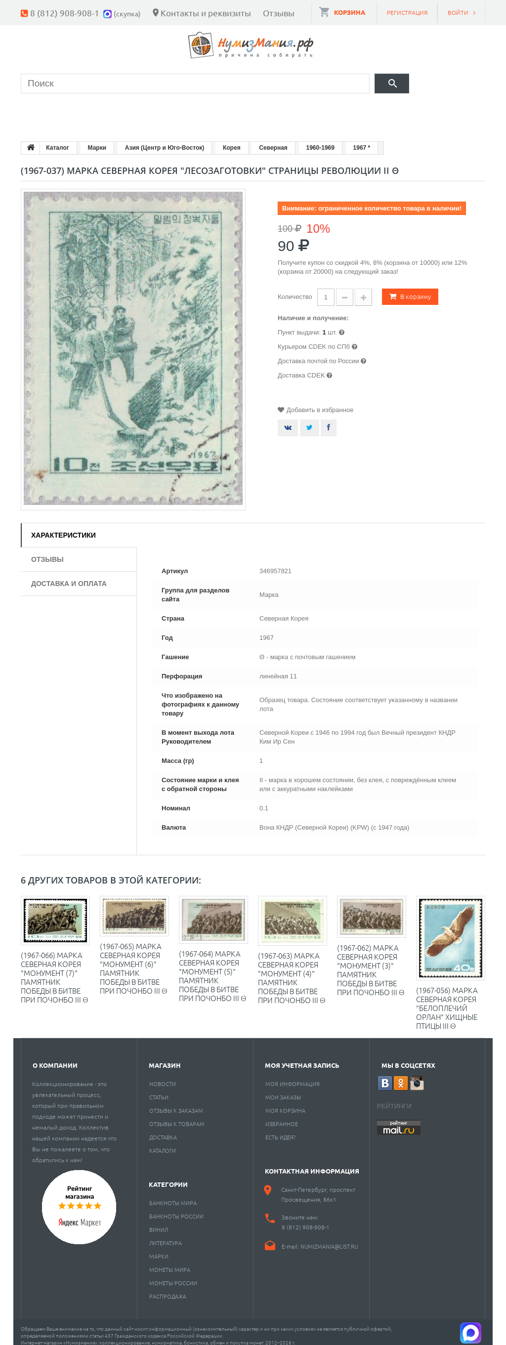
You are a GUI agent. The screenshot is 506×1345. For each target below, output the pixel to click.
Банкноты (120, 111)
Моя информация (292, 1076)
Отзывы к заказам (176, 1103)
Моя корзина (285, 1103)
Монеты (49, 111)
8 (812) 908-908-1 (64, 12)
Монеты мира (169, 1262)
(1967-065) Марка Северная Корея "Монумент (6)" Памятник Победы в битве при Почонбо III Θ (134, 960)
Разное (387, 111)
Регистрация (407, 12)
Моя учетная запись (302, 1057)
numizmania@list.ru (329, 1239)
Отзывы (279, 12)
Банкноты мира (173, 1195)
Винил (158, 1222)
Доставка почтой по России (318, 353)
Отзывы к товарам (177, 1116)
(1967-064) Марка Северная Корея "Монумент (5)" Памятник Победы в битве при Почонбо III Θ (213, 968)
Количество (295, 289)
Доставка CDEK (301, 368)
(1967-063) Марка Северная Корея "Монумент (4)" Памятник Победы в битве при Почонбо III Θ (292, 970)
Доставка (163, 1130)
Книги (246, 111)
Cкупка (449, 111)
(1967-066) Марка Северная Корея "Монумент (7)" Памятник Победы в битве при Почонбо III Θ (54, 969)
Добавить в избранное (320, 402)
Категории (168, 1177)
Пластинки (315, 111)
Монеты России (173, 1275)
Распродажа (167, 1289)
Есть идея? (280, 1130)
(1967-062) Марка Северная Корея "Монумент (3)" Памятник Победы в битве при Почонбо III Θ (371, 962)
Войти (458, 12)
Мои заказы (283, 1089)
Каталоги (162, 1143)
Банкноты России (176, 1209)
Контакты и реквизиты (206, 12)
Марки (188, 111)
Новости (162, 1076)
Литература (165, 1235)
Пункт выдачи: (299, 325)
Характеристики (63, 528)
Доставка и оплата (69, 576)
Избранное (281, 1116)
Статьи (159, 1089)
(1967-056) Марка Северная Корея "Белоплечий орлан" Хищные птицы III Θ (447, 1000)
